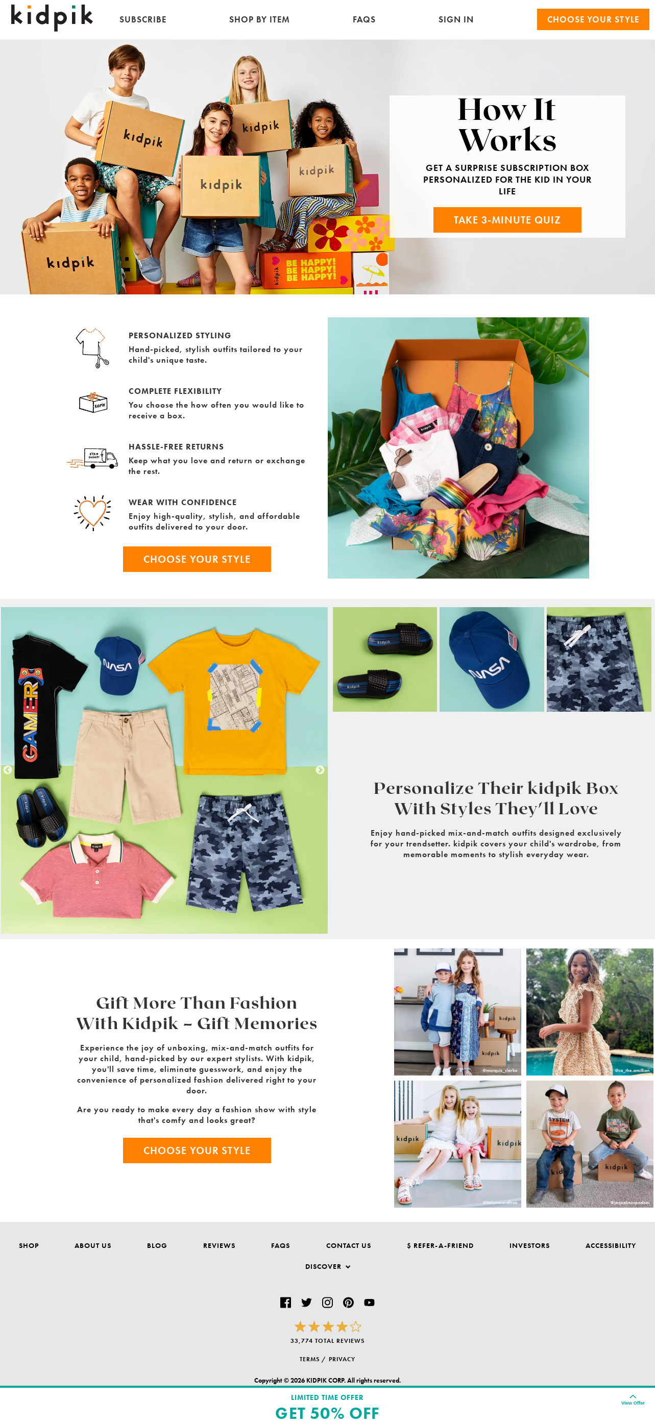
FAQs (364, 19)
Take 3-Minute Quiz (507, 220)
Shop (29, 1245)
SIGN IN (456, 19)
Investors (530, 1245)
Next (320, 770)
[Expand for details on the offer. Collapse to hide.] (633, 1399)
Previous (8, 770)
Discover (327, 1266)
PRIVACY (342, 1359)
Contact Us (348, 1245)
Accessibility (611, 1245)
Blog (157, 1245)
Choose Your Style (197, 559)
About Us (93, 1245)
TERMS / (313, 1359)
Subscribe (142, 19)
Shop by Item (259, 19)
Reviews (219, 1245)
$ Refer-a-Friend (440, 1245)
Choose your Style (593, 19)
